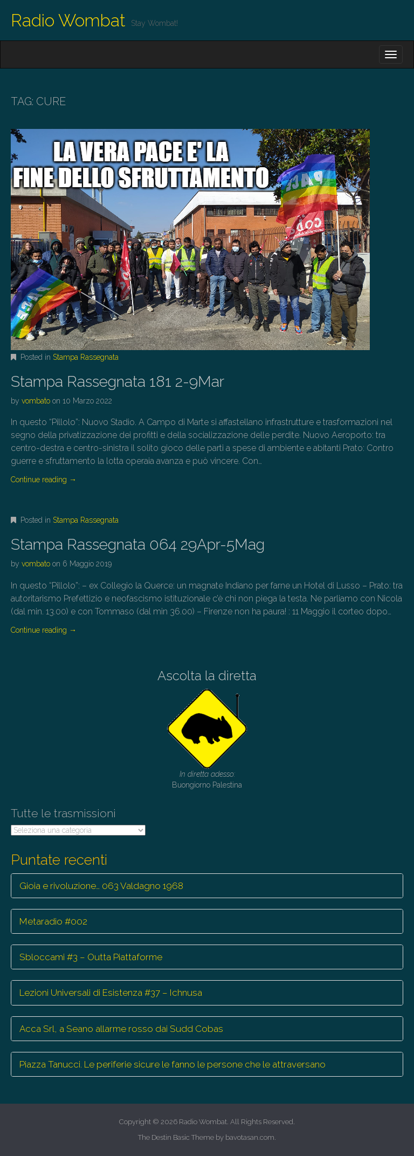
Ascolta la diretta (207, 675)
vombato (36, 400)
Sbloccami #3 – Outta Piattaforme (90, 957)
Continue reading (44, 479)
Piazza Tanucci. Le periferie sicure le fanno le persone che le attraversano (172, 1064)
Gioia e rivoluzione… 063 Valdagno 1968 (101, 885)
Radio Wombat (68, 20)
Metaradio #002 (53, 921)
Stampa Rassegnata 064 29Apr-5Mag (138, 544)
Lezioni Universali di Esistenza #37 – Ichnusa (110, 992)
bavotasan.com (249, 1137)
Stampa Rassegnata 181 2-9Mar (117, 382)
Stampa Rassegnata (86, 357)
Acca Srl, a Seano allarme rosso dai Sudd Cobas (121, 1028)
